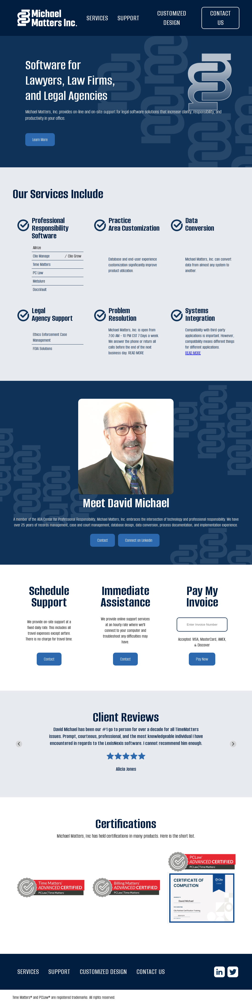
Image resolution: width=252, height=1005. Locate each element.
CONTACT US (220, 18)
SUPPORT (128, 18)
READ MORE (193, 353)
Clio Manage (41, 256)
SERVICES (97, 18)
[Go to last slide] (19, 744)
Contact (102, 540)
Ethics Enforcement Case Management (50, 337)
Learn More (40, 139)
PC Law (38, 273)
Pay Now (202, 659)
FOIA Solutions (42, 348)
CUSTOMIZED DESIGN (171, 18)
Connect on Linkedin (138, 540)
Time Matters (42, 264)
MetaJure (39, 281)
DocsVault (39, 289)
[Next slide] (233, 744)
